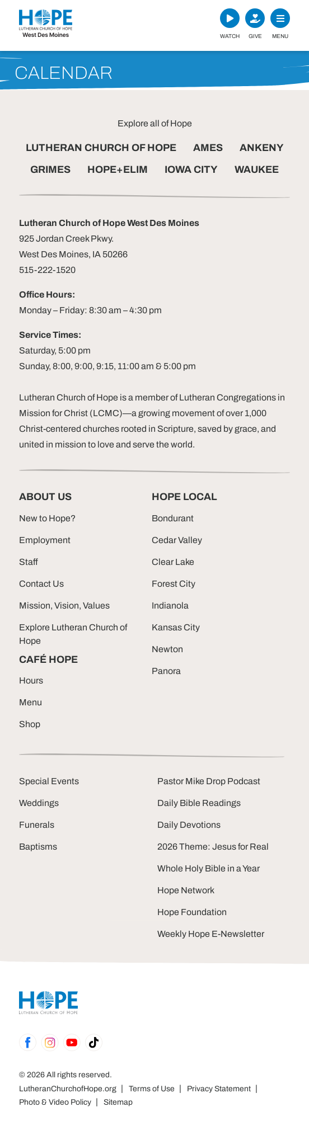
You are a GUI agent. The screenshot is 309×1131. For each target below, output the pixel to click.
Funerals (36, 825)
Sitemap (118, 1102)
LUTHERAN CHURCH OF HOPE (101, 147)
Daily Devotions (189, 825)
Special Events (49, 781)
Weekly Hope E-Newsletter (210, 934)
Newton (167, 649)
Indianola (170, 605)
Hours (31, 680)
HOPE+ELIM (117, 169)
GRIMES (50, 169)
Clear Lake (173, 562)
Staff (28, 562)
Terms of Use (152, 1089)
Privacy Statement (219, 1089)
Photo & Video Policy (55, 1102)
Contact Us (41, 583)
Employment (45, 540)
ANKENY (262, 147)
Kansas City (176, 627)
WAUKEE (257, 169)
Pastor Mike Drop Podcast (208, 781)
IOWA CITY (191, 169)
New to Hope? (47, 518)
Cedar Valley (177, 540)
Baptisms (38, 846)
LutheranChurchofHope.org (67, 1089)
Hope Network (185, 890)
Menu (30, 702)
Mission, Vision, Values (64, 605)
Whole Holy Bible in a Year (208, 868)
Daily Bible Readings (199, 803)
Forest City (173, 583)
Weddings (39, 803)
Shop (29, 724)
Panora (166, 671)
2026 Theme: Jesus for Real (213, 846)
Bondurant (173, 518)
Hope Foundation (192, 912)
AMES (208, 147)
